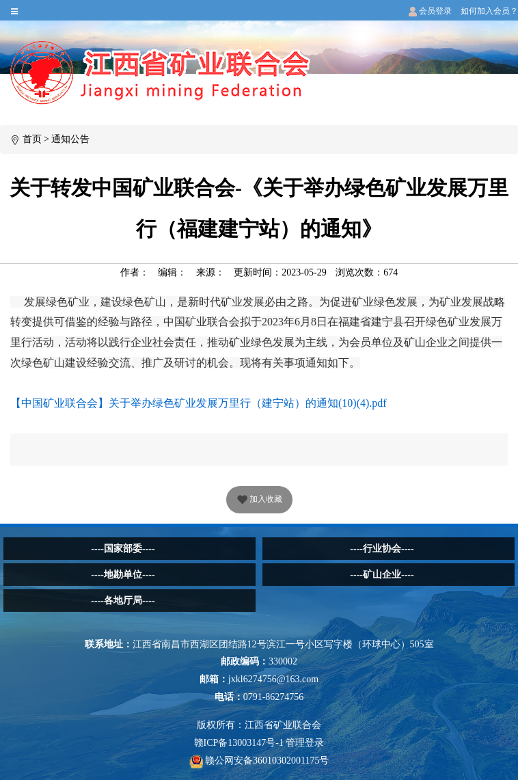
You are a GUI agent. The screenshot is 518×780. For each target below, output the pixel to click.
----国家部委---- (122, 548)
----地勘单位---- (122, 574)
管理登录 (305, 743)
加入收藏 (259, 500)
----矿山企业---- (381, 574)
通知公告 (70, 139)
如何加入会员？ (489, 11)
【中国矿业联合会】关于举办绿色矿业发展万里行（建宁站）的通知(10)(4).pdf (198, 403)
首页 (32, 139)
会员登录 (430, 11)
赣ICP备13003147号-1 (239, 743)
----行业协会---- (381, 548)
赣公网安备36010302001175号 (259, 760)
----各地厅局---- (122, 600)
